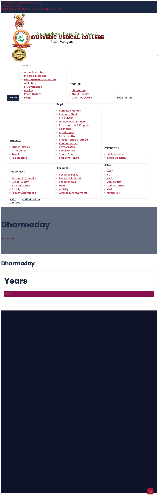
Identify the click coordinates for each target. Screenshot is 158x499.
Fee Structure (14, 433)
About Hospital (15, 416)
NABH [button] (13, 199)
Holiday (11, 427)
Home (13, 97)
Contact (15, 202)
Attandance (13, 374)
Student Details (15, 369)
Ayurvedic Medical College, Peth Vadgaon (42, 491)
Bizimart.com (91, 491)
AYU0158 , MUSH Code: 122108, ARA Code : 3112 (31, 9)
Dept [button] (60, 104)
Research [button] (63, 168)
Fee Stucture (14, 385)
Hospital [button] (75, 83)
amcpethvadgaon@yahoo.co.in (21, 2)
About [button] (26, 65)
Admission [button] (112, 147)
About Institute (15, 411)
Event (10, 391)
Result (10, 380)
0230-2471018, (11, 461)
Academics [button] (17, 171)
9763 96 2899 (27, 461)
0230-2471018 (11, 5)
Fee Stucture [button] (124, 97)
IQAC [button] (108, 164)
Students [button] (16, 140)
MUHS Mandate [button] (31, 199)
